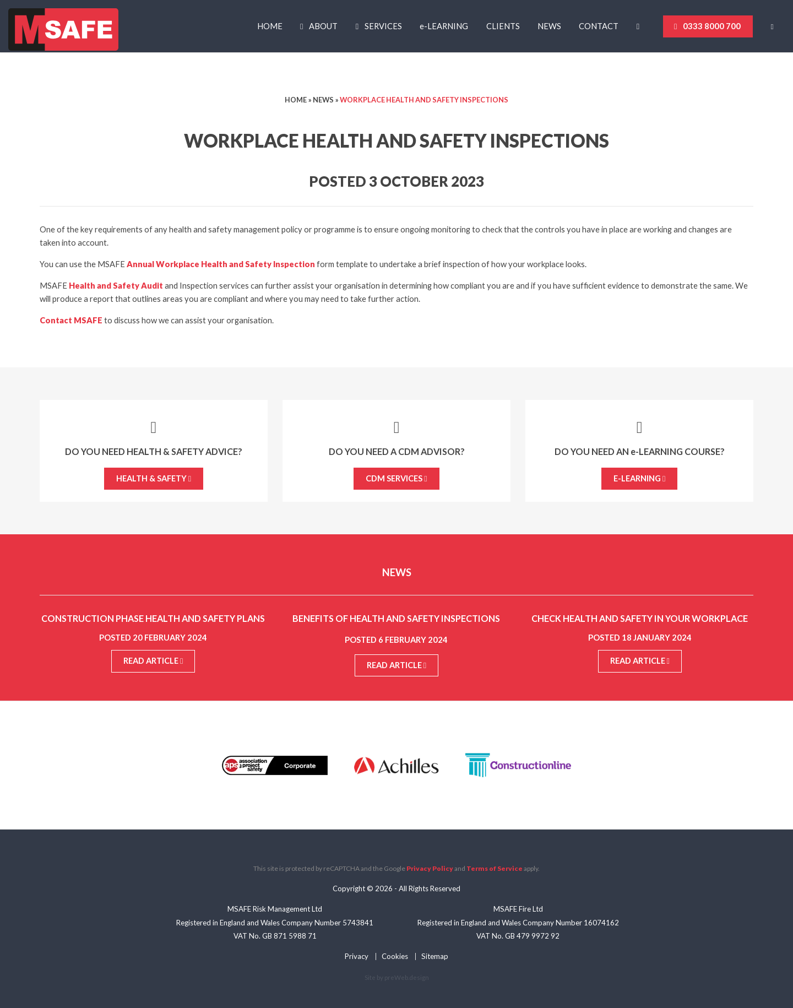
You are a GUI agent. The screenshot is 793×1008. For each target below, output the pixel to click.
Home (270, 26)
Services (383, 26)
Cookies (395, 956)
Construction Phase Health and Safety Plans (153, 618)
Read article (153, 660)
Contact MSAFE (71, 320)
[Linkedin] (641, 26)
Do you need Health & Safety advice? (153, 451)
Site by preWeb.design (397, 977)
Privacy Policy (429, 868)
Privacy (356, 956)
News (549, 26)
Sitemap (434, 956)
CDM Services (396, 478)
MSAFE (63, 30)
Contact (598, 26)
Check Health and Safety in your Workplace (639, 618)
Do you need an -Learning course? (640, 451)
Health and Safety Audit (116, 285)
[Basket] (776, 27)
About (323, 26)
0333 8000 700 (712, 26)
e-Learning (639, 478)
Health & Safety (153, 478)
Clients (503, 26)
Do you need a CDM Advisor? (397, 451)
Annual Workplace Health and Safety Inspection (221, 264)
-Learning (444, 26)
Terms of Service (494, 868)
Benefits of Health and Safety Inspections (396, 618)
